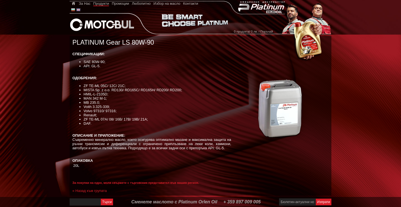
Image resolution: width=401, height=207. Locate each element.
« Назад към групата (89, 191)
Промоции (120, 3)
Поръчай (266, 31)
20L (76, 165)
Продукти (101, 3)
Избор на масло (166, 3)
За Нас (85, 3)
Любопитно (141, 3)
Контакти (190, 3)
